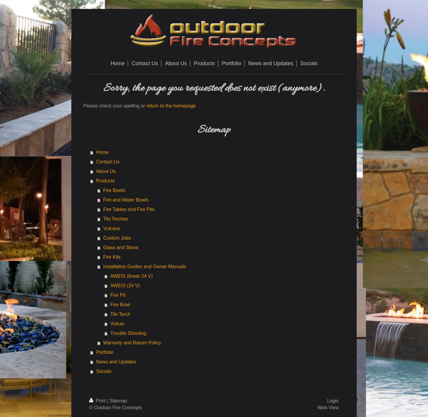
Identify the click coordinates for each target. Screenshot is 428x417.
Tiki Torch (120, 314)
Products (105, 180)
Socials (103, 371)
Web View (328, 407)
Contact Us (107, 161)
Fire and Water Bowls (125, 199)
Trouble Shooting (128, 333)
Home (102, 152)
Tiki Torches (115, 218)
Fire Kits (112, 257)
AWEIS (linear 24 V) (131, 276)
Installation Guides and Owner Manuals (144, 266)
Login (333, 400)
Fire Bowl (120, 304)
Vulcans (111, 228)
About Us (106, 171)
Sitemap (118, 400)
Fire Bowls (114, 190)
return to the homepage (171, 105)
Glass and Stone (120, 247)
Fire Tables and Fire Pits (128, 209)
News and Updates (116, 361)
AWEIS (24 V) (125, 285)
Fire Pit (117, 295)
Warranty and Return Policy (132, 342)
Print (98, 400)
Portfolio (105, 352)
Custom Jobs (117, 237)
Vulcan (117, 323)
